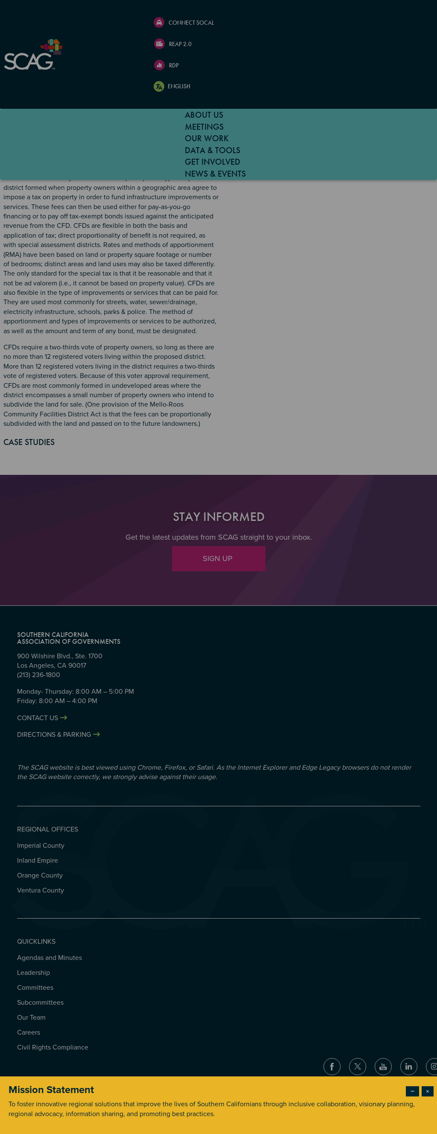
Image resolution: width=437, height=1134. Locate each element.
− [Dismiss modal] (412, 1091)
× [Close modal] (427, 1091)
